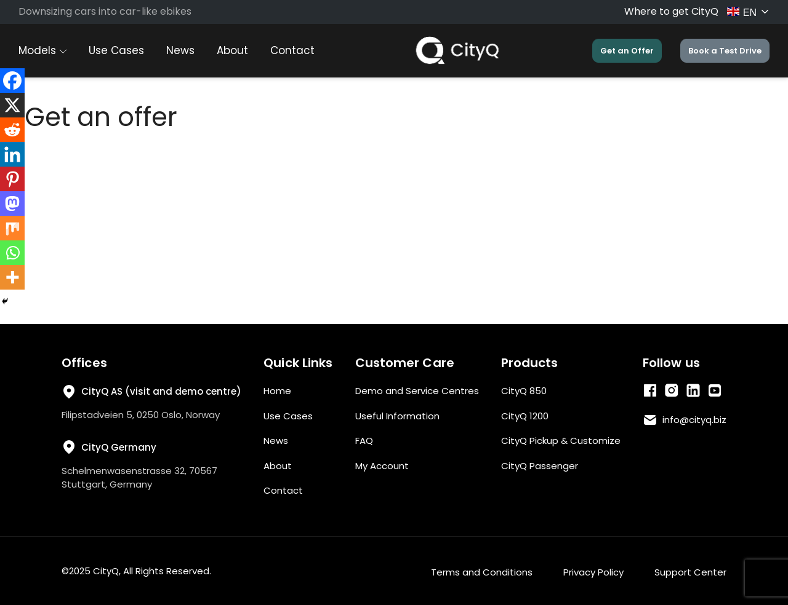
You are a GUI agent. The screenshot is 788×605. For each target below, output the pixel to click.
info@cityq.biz (694, 419)
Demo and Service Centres (417, 390)
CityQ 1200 (525, 415)
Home (277, 390)
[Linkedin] (12, 154)
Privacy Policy (593, 572)
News (180, 50)
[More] (12, 277)
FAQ (364, 440)
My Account (382, 465)
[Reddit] (12, 129)
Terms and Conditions (482, 572)
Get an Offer (627, 51)
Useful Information (397, 415)
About (232, 50)
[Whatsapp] (12, 252)
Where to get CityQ (671, 11)
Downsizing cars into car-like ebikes (104, 11)
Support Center (690, 572)
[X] (12, 105)
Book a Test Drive (725, 51)
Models (42, 50)
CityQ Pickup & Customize (561, 440)
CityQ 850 (524, 390)
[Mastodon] (12, 203)
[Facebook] (12, 80)
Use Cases (116, 50)
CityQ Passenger (539, 465)
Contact (292, 50)
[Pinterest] (12, 179)
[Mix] (12, 228)
